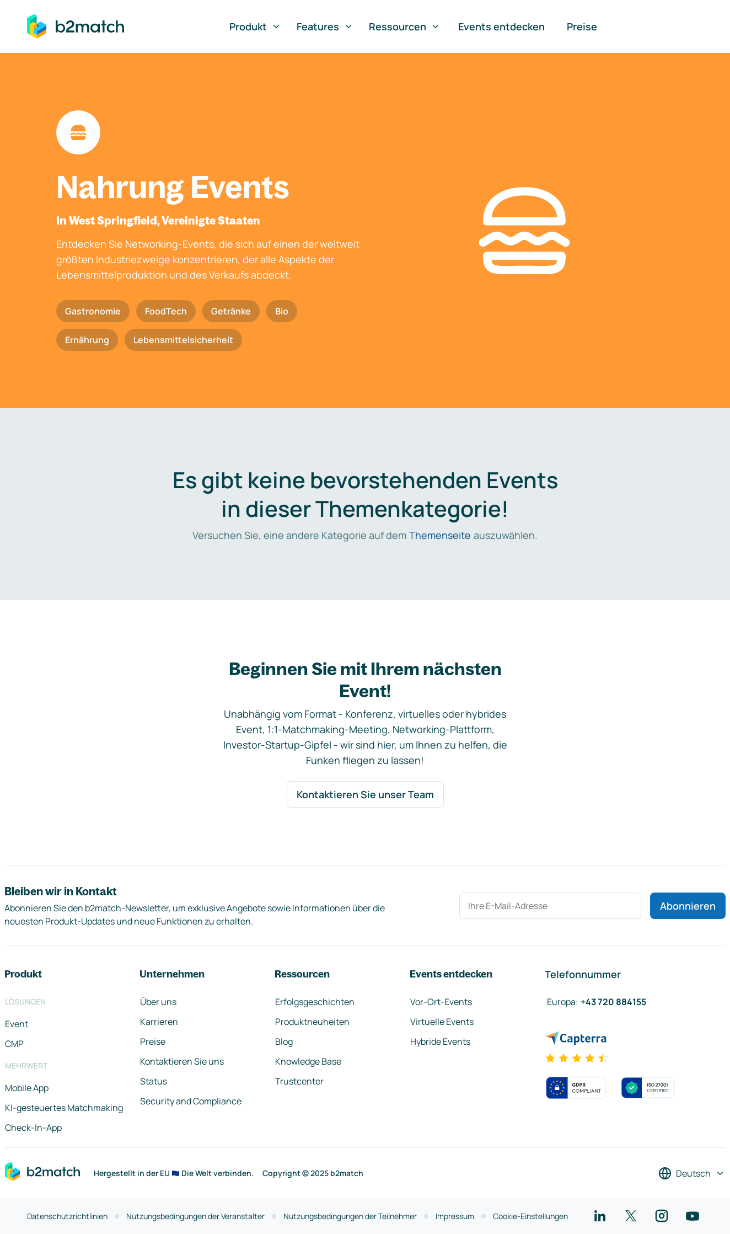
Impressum (455, 1216)
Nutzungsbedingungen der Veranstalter (195, 1216)
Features (325, 26)
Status (153, 1081)
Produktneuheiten (312, 1022)
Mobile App (27, 1088)
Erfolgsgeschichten (315, 1002)
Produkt (255, 26)
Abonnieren (688, 905)
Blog (284, 1041)
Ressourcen (405, 26)
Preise (582, 26)
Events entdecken (501, 26)
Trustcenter (299, 1081)
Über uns (158, 1002)
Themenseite (440, 535)
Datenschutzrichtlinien (67, 1216)
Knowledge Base (308, 1061)
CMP (14, 1044)
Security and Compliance (190, 1101)
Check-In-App (33, 1127)
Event (16, 1024)
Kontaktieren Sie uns (182, 1061)
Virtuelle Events (442, 1022)
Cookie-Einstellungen (530, 1216)
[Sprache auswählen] (692, 1173)
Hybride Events (440, 1041)
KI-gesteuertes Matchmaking (64, 1108)
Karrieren (159, 1022)
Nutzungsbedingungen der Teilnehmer (350, 1216)
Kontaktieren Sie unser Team (365, 794)
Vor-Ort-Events (441, 1002)
